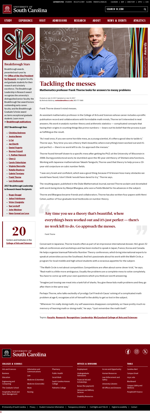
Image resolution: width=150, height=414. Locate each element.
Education (6, 377)
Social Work (56, 377)
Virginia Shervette (17, 166)
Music (29, 388)
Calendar (114, 2)
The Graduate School (10, 388)
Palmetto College (59, 388)
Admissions (60, 20)
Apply (140, 2)
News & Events (117, 20)
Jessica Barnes (15, 137)
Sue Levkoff (14, 206)
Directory (131, 2)
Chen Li (12, 159)
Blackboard (131, 382)
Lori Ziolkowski (16, 181)
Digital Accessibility (119, 407)
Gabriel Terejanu (16, 174)
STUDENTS (68, 2)
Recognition (73, 317)
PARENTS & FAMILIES (100, 2)
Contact (134, 407)
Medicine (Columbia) (35, 380)
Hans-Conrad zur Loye (19, 214)
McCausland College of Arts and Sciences (115, 317)
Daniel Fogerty (15, 148)
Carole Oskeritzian (17, 163)
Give (147, 2)
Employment (82, 369)
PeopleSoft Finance (135, 392)
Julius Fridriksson (17, 199)
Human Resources (109, 373)
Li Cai (11, 140)
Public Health (57, 373)
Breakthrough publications (19, 122)
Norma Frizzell (16, 151)
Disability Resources (85, 397)
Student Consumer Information (51, 407)
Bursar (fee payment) (85, 386)
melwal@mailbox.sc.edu (64, 100)
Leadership (87, 317)
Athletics (140, 20)
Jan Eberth (13, 144)
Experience (26, 20)
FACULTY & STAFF (79, 2)
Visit (42, 20)
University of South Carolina (15, 407)
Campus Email (132, 373)
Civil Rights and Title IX (99, 407)
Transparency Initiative (77, 407)
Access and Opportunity (111, 369)
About (97, 20)
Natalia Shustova (16, 170)
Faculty (51, 317)
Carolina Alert (132, 369)
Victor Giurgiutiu (16, 202)
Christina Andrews (17, 133)
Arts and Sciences (9, 369)
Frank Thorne (15, 177)
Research (80, 20)
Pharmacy (56, 369)
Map (122, 2)
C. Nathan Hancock (17, 155)
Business (5, 373)
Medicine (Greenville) (35, 384)
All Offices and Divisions (111, 388)
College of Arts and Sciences (19, 243)
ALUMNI (89, 2)
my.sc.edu (131, 377)
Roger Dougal (15, 195)
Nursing (30, 392)
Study (8, 20)
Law (28, 376)
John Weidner (15, 210)
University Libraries (109, 384)
